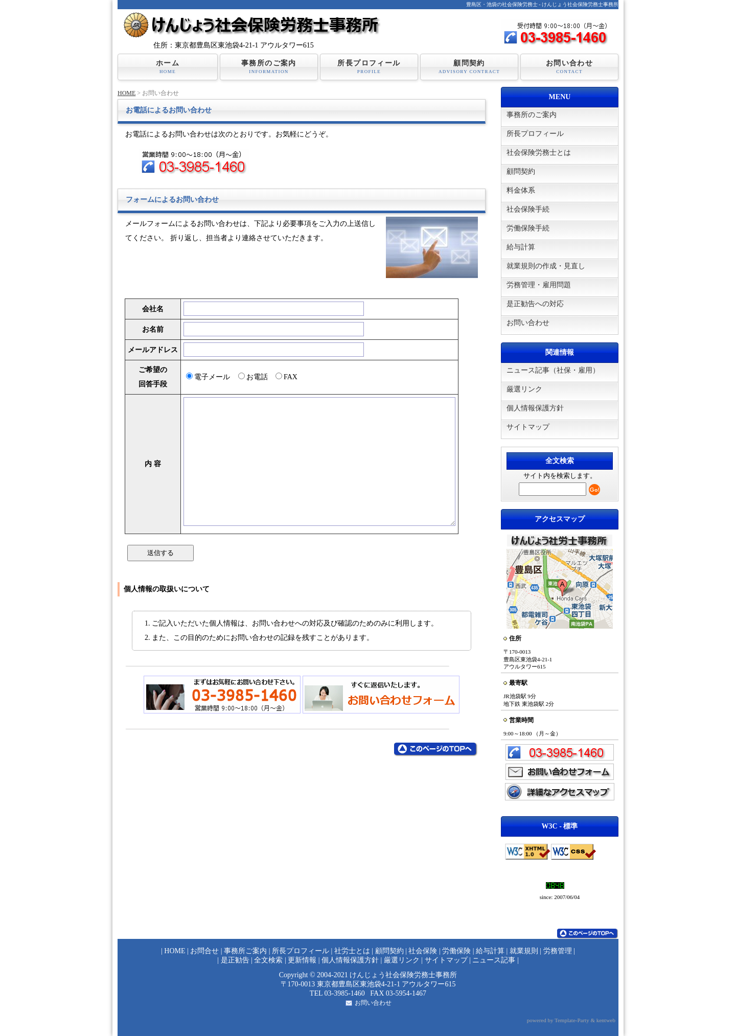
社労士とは (352, 951)
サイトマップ (528, 427)
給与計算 (521, 247)
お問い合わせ (569, 67)
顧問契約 (469, 67)
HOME (126, 93)
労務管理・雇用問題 (539, 285)
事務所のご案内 (268, 67)
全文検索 (268, 960)
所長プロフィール (369, 67)
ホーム (167, 67)
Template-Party (572, 1020)
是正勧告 (235, 960)
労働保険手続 (528, 228)
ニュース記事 (493, 960)
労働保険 (456, 951)
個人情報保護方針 (535, 408)
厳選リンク (524, 389)
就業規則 (524, 951)
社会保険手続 (528, 209)
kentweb (605, 1020)
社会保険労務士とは (539, 152)
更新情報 (302, 960)
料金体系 (521, 190)
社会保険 (422, 951)
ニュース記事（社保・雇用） (553, 370)
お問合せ (204, 951)
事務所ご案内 (245, 951)
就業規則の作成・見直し (546, 266)
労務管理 (557, 951)
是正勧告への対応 (535, 304)
